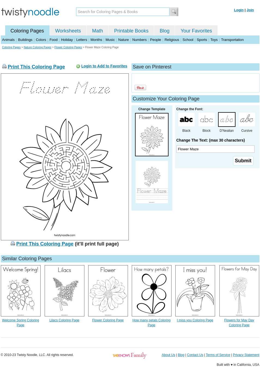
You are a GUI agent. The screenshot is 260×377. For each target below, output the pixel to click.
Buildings (25, 40)
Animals (8, 40)
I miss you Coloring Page (195, 320)
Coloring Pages (27, 31)
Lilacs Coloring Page (64, 320)
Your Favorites (196, 31)
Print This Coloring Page (36, 67)
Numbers (139, 40)
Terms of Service (218, 355)
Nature (123, 40)
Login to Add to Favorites (104, 66)
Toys (214, 40)
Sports (202, 40)
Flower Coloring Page (108, 320)
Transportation (232, 40)
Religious (171, 40)
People (155, 40)
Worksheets (68, 31)
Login (239, 10)
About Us (168, 355)
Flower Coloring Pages (68, 47)
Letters (81, 40)
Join (250, 10)
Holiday (67, 40)
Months (96, 40)
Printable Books (131, 31)
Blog (164, 31)
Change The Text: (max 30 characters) (210, 140)
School (188, 40)
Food (54, 40)
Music (110, 40)
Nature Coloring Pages (37, 47)
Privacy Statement (246, 355)
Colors (41, 40)
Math (97, 31)
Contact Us (195, 355)
